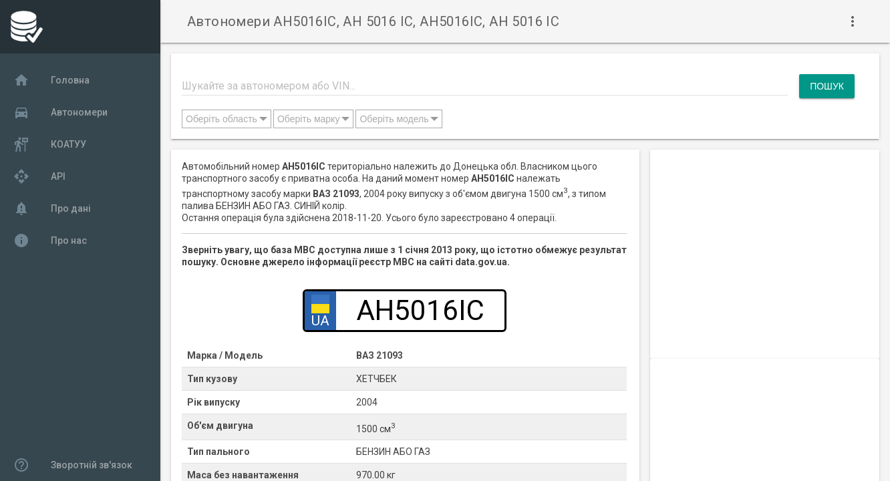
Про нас (50, 240)
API (39, 176)
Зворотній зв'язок (72, 465)
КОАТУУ (49, 144)
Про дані (52, 208)
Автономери (60, 112)
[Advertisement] (764, 243)
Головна (51, 80)
